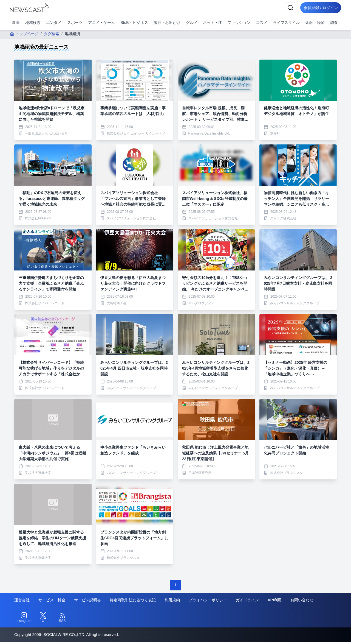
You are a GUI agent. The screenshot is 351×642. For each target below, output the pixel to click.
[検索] (288, 7)
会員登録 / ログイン (320, 7)
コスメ (261, 22)
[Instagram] (23, 617)
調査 (334, 22)
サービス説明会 (87, 600)
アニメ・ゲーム (101, 22)
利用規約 (172, 600)
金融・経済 (315, 22)
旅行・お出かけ (167, 22)
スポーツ (75, 22)
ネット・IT (212, 22)
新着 (16, 22)
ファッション (238, 22)
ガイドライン (247, 600)
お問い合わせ (301, 600)
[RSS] (62, 617)
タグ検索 (51, 34)
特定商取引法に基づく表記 (133, 600)
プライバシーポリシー (208, 600)
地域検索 (33, 22)
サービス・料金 (51, 600)
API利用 (275, 600)
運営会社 (22, 600)
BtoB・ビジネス (134, 22)
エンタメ (53, 22)
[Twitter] (43, 617)
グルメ (191, 22)
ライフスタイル (286, 22)
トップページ (24, 34)
